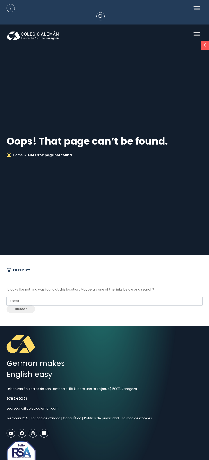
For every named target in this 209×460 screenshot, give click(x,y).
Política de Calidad (45, 418)
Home (18, 155)
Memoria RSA (17, 418)
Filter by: (18, 270)
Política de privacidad (101, 418)
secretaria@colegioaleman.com (33, 408)
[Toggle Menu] (195, 8)
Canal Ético (72, 418)
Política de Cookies (136, 418)
